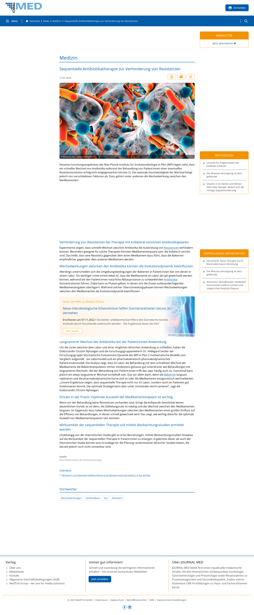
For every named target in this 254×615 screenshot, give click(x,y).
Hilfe (151, 600)
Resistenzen (171, 247)
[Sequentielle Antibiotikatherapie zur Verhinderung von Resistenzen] (101, 21)
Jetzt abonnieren (223, 43)
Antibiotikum (93, 498)
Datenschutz (117, 600)
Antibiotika (170, 279)
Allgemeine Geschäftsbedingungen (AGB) (34, 579)
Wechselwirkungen (71, 498)
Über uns (15, 568)
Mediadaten (16, 571)
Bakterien (170, 374)
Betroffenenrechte (137, 600)
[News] (46, 21)
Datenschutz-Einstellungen (172, 600)
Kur (106, 498)
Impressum (101, 600)
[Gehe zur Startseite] (33, 21)
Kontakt (14, 575)
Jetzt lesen (72, 331)
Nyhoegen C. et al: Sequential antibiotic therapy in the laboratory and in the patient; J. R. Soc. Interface (106, 475)
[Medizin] (56, 21)
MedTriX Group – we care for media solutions (37, 583)
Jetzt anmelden (99, 579)
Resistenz (117, 498)
